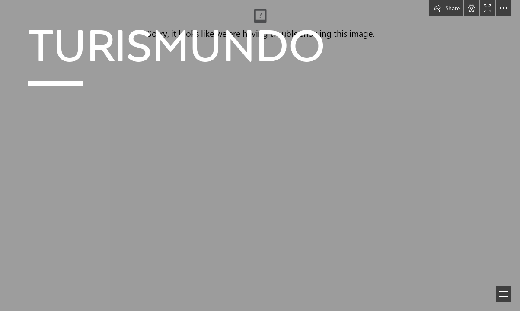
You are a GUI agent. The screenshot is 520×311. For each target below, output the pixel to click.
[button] (446, 8)
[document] (260, 155)
